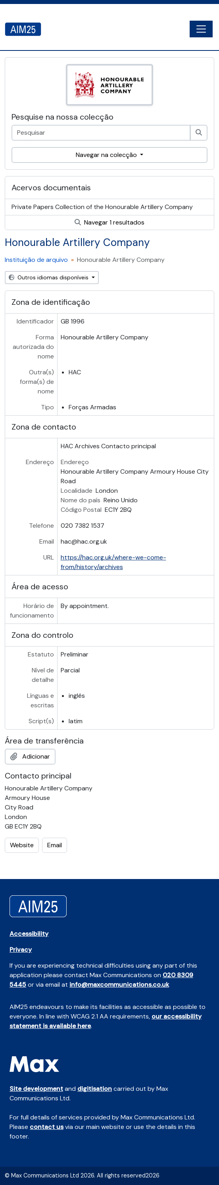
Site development (36, 1088)
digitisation (94, 1088)
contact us (46, 1127)
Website (22, 845)
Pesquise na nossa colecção (62, 117)
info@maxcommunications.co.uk (119, 984)
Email (54, 845)
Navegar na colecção (107, 155)
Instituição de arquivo (36, 260)
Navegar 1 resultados (109, 222)
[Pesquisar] (198, 133)
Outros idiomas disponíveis (49, 277)
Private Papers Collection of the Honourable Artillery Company (102, 207)
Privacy (21, 949)
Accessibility (29, 933)
